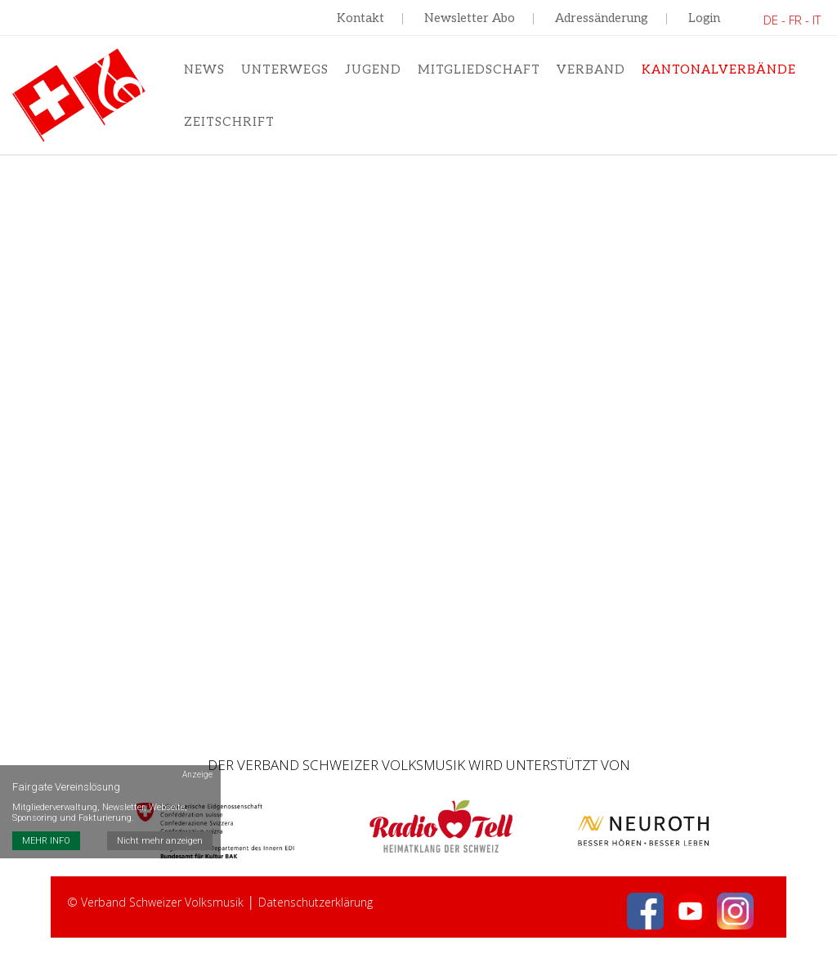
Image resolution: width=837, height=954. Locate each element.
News (204, 69)
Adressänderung (601, 18)
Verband (591, 69)
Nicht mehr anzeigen (160, 840)
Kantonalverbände (719, 69)
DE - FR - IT (792, 19)
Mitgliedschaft (479, 69)
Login (704, 18)
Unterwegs (285, 69)
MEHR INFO (46, 840)
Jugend (373, 69)
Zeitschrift (229, 121)
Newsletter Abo (469, 18)
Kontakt (360, 18)
